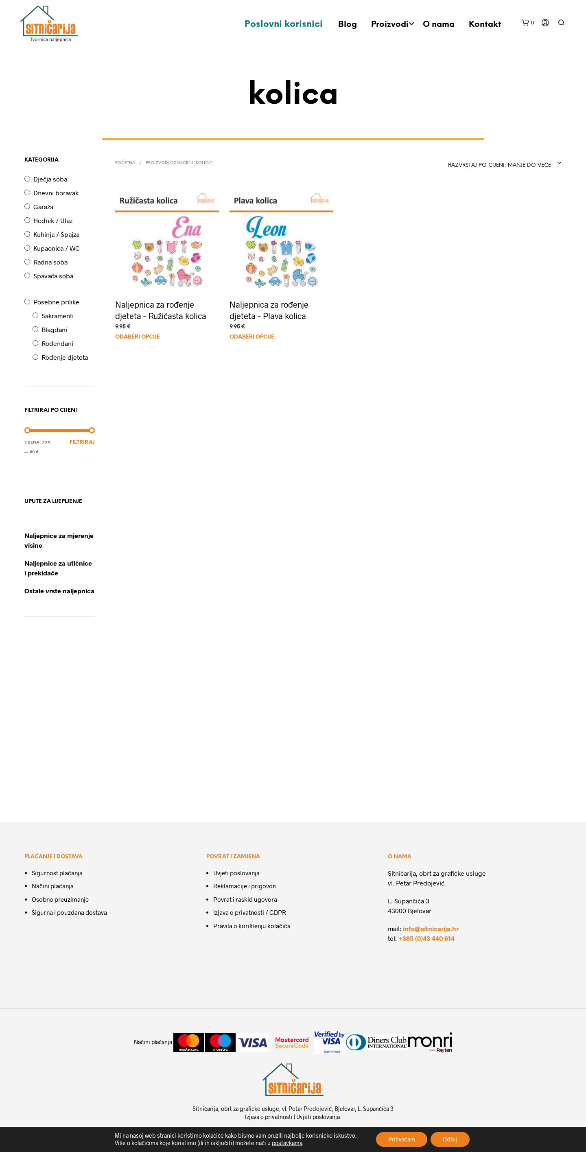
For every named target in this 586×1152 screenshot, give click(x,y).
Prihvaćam (401, 1139)
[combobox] (502, 163)
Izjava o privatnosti (269, 1117)
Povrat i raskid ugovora (245, 899)
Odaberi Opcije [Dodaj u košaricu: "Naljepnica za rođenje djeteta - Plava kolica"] (252, 337)
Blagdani (54, 329)
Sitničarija (205, 1109)
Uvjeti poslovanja (236, 873)
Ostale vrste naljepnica (59, 591)
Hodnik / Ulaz (52, 220)
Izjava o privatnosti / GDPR (249, 912)
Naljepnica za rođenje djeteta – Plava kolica (269, 310)
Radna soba (50, 262)
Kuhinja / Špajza (56, 234)
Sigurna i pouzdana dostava (69, 912)
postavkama (287, 1142)
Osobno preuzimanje (60, 899)
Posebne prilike (56, 302)
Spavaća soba (53, 276)
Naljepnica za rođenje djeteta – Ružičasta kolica (160, 310)
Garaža (43, 206)
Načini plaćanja (53, 886)
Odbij (450, 1139)
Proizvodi (390, 24)
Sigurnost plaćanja (57, 873)
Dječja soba (50, 179)
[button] (528, 23)
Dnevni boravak (56, 193)
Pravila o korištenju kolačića (252, 925)
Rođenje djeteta (65, 357)
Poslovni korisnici (284, 24)
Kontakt (485, 24)
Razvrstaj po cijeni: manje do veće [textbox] (499, 165)
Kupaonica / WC (56, 248)
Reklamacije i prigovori (245, 886)
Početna (125, 163)
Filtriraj (82, 442)
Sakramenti (58, 315)
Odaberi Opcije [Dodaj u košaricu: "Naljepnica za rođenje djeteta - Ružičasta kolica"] (137, 337)
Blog (347, 24)
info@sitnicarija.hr (431, 928)
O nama (439, 24)
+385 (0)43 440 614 (426, 938)
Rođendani (57, 343)
